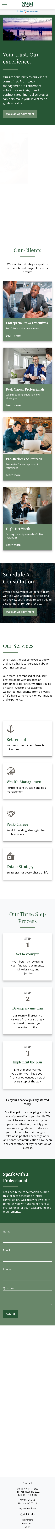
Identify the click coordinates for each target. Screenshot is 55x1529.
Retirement (27, 1519)
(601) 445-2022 (31, 1488)
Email (6, 1250)
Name (6, 1231)
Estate (27, 1526)
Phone (7, 1269)
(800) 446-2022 (32, 1491)
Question (9, 1288)
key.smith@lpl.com (27, 1508)
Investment (27, 1523)
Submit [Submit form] (10, 1314)
